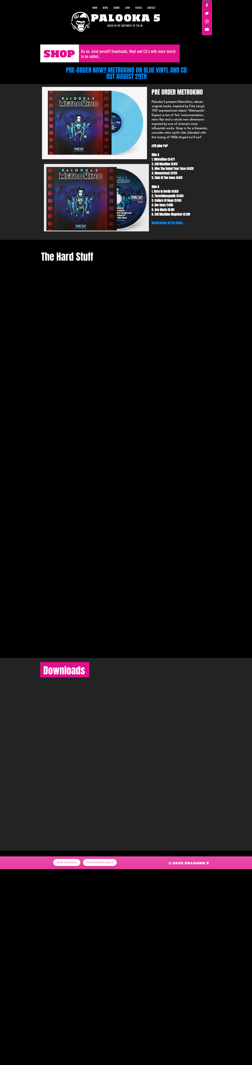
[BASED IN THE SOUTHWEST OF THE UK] (109, 25)
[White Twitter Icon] (206, 13)
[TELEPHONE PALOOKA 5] (100, 862)
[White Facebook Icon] (206, 5)
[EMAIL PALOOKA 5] (66, 862)
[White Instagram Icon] (206, 21)
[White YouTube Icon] (206, 29)
